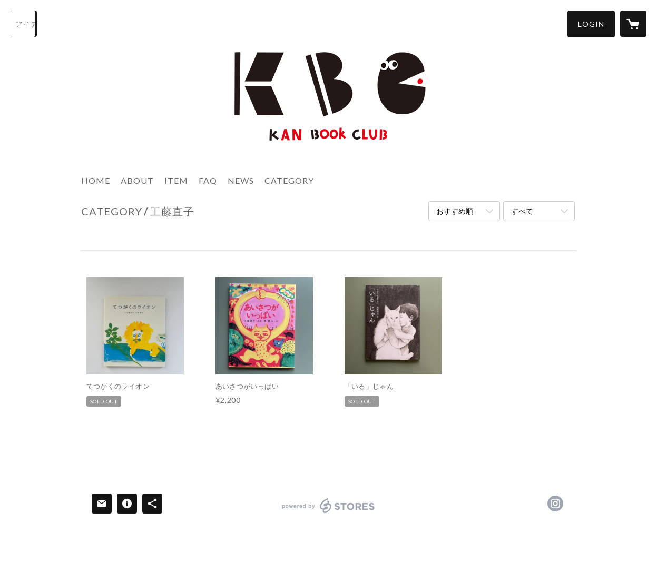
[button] (591, 24)
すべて (522, 210)
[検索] (24, 24)
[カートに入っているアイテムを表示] (633, 24)
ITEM (176, 180)
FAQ (208, 180)
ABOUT (137, 180)
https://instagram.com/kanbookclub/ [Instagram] (555, 503)
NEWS (241, 180)
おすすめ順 (454, 210)
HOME (95, 180)
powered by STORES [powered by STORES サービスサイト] (328, 512)
